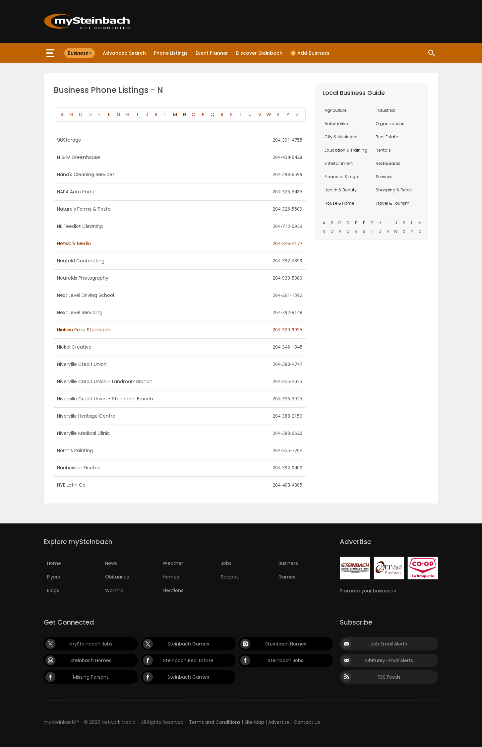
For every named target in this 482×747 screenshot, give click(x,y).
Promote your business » (368, 590)
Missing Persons (91, 677)
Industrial (385, 110)
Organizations (390, 123)
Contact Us (307, 722)
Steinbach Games (188, 644)
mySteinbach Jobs (90, 644)
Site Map (254, 722)
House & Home (339, 203)
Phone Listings (171, 53)
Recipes (230, 577)
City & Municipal (341, 137)
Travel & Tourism (392, 203)
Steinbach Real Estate (188, 660)
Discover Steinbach (259, 53)
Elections (173, 590)
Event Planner (212, 53)
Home (54, 563)
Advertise (279, 722)
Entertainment (339, 163)
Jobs (226, 563)
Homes (171, 577)
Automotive (336, 123)
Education (346, 150)
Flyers (53, 577)
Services (384, 176)
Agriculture (335, 110)
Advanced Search (124, 53)
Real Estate (387, 137)
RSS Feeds (389, 677)
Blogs (53, 590)
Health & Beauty (341, 190)
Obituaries (117, 577)
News (111, 563)
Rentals (383, 150)
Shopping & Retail (394, 190)
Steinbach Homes (285, 644)
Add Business (310, 53)
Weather (173, 563)
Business (288, 563)
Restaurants (388, 163)
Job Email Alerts (389, 644)
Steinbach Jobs (285, 660)
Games (286, 577)
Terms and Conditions (214, 722)
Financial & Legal (342, 176)
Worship (114, 590)
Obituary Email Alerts (389, 660)
